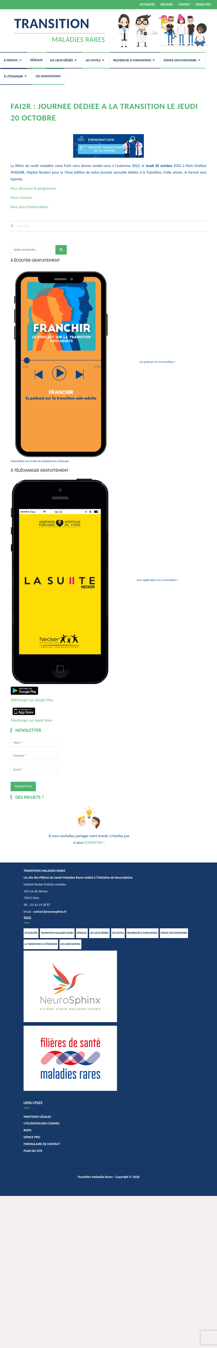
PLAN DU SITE (33, 1151)
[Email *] (34, 769)
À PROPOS (11, 60)
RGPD (27, 1130)
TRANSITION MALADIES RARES (57, 933)
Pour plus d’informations (29, 207)
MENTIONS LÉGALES (37, 1117)
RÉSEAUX (36, 60)
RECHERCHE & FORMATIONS (132, 60)
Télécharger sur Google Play (32, 700)
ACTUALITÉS (147, 4)
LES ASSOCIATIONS (48, 76)
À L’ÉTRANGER (13, 76)
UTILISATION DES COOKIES (41, 1123)
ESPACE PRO (203, 4)
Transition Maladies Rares (95, 1177)
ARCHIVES (166, 4)
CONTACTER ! (94, 842)
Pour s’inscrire (21, 197)
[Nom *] (34, 742)
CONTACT (184, 4)
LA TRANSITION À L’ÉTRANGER (41, 944)
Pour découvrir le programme (33, 188)
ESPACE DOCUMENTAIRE (180, 60)
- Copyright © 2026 (126, 1177)
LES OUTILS (93, 60)
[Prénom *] (34, 755)
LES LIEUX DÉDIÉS (61, 60)
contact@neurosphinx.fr (50, 912)
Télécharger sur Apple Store (31, 720)
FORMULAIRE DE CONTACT (42, 1144)
